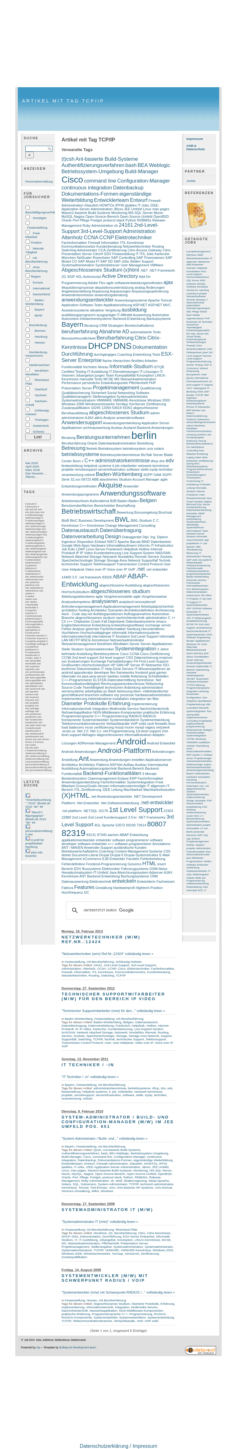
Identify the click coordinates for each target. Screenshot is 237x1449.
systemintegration (196, 711)
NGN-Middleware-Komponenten (117, 712)
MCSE (108, 379)
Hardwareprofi (124, 888)
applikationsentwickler (78, 840)
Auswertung (142, 315)
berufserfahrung (80, 332)
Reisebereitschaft (195, 498)
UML (208, 704)
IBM (206, 395)
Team (205, 531)
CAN (209, 349)
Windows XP (193, 644)
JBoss (118, 209)
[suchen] (117, 910)
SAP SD (106, 261)
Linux (147, 209)
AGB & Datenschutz (195, 147)
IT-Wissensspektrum (149, 669)
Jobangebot (85, 375)
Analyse (109, 418)
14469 (66, 577)
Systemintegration (135, 649)
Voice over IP (117, 569)
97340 (102, 835)
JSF (188, 618)
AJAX (89, 418)
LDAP (80, 549)
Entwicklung (101, 625)
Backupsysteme (158, 319)
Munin (158, 213)
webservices (193, 595)
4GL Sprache (104, 825)
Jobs (150, 254)
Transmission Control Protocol (139, 564)
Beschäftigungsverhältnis (42, 212)
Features (84, 887)
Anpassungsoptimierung (150, 291)
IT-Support (192, 602)
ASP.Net (116, 765)
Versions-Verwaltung (76, 1191)
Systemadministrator (132, 396)
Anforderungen (163, 751)
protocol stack (114, 220)
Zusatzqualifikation (76, 408)
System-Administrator (112, 1184)
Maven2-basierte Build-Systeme (86, 213)
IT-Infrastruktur (162, 545)
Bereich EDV (71, 869)
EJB (105, 859)
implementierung (74, 699)
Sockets (166, 556)
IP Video (86, 553)
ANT (82, 876)
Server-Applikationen (156, 644)
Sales (198, 457)
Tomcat (83, 1187)
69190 (131, 825)
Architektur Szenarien (107, 610)
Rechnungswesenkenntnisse (123, 684)
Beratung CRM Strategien (104, 325)
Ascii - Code (71, 614)
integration (138, 699)
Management (193, 516)
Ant (84, 759)
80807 (156, 824)
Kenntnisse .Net (149, 680)
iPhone (190, 407)
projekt (206, 825)
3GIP (71, 276)
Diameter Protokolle (84, 703)
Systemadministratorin (79, 400)
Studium (77, 649)
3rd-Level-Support (101, 231)
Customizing (193, 481)
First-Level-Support (153, 661)
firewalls (161, 723)
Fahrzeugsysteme (135, 869)
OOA (204, 644)
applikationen (202, 640)
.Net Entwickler (87, 803)
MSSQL (201, 284)
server (189, 758)
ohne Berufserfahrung (36, 269)
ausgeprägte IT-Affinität (114, 315)
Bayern (39, 309)
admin (155, 413)
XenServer (137, 404)
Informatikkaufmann (121, 545)
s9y (38, 1347)
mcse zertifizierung (99, 727)
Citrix (140, 338)
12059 (106, 408)
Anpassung (100, 291)
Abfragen (89, 735)
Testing (199, 364)
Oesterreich (41, 425)
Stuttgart (207, 730)
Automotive (160, 315)
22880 (66, 817)
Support (147, 261)
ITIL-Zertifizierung (87, 789)
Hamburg (41, 336)
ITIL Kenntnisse (132, 243)
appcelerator (83, 672)
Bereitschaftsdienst (139, 325)
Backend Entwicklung (103, 876)
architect (202, 434)
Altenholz (72, 237)
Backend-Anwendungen (155, 428)
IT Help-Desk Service (117, 669)
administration (156, 618)
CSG (129, 657)
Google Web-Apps (76, 545)
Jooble (190, 181)
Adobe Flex (97, 283)
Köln (71, 549)
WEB (200, 255)
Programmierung (115, 716)
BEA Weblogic (153, 165)
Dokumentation (150, 347)
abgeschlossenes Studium (119, 413)
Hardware (98, 545)
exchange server (158, 625)
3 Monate (149, 774)
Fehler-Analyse (73, 629)
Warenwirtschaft (195, 302)
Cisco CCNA (129, 654)
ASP (188, 608)
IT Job (203, 543)
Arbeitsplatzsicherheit (157, 606)
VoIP (131, 569)
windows (191, 809)
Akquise (110, 485)
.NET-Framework (162, 270)
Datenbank (116, 621)
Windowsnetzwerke (100, 404)
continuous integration (87, 188)
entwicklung (192, 867)
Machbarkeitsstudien (159, 789)
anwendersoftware (130, 418)
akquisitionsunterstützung (114, 287)
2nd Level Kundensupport (107, 817)
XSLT (189, 388)
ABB (95, 479)
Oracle (67, 220)
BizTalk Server (152, 455)
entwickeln (124, 881)
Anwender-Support (98, 847)
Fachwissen (165, 881)
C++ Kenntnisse (92, 525)
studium (195, 838)
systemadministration (198, 821)
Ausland (129, 428)
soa (203, 410)
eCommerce (91, 859)
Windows (107, 1191)
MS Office (206, 595)
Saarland (41, 389)
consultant (192, 707)
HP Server (133, 665)
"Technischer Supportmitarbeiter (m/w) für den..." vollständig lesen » (113, 1011)
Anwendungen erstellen (127, 760)
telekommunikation (196, 592)
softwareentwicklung (197, 883)
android (67, 672)
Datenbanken (161, 542)
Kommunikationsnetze (79, 246)
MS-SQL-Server (140, 213)
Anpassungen (120, 291)
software (133, 469)
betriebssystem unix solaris (143, 448)
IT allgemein (156, 786)
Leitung (116, 789)
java (85, 676)
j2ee (206, 653)
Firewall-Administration (112, 1163)
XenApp (122, 404)
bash (131, 165)
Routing (158, 246)
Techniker (207, 322)
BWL (122, 519)
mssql (119, 727)
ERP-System (193, 754)
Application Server (155, 423)
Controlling (192, 450)
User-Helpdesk (73, 569)
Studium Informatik (196, 536)
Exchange (98, 661)
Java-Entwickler (195, 540)
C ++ (171, 618)
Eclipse (123, 778)
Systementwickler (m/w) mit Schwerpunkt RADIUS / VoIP (105, 1278)
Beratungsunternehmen (104, 437)
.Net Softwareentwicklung (119, 803)
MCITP (74, 640)
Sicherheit (98, 393)
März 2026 (32, 470)
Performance (71, 383)
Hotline (144, 549)
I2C (86, 892)
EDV (107, 254)
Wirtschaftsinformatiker (199, 751)
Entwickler (117, 859)
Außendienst (99, 501)
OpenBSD (161, 216)
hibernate (69, 676)
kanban (113, 676)
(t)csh (68, 159)
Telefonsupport (104, 564)
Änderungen (155, 287)
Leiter (204, 374)
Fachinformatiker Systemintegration (127, 782)
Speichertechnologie (77, 560)
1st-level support (148, 731)
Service (153, 556)
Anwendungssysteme (131, 300)
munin (129, 727)
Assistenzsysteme (75, 310)
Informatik (167, 636)
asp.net (86, 614)
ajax (168, 282)
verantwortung (72, 475)
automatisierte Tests (145, 332)
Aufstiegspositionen (108, 614)
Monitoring (119, 213)
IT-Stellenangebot (201, 618)
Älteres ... (31, 476)
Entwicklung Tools (146, 354)
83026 (107, 577)
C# (64, 621)
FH (136, 661)
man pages (161, 209)
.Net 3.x (95, 731)
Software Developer (197, 286)
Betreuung (73, 448)
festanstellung (72, 466)
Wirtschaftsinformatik (198, 854)
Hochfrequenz (72, 892)
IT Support (207, 384)
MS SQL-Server (195, 333)
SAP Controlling (123, 257)
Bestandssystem (74, 778)
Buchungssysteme (135, 876)
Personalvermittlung (39, 181)
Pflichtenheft (138, 383)
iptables (131, 205)
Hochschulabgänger (95, 632)
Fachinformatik (194, 568)
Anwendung (99, 760)
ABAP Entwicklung (134, 835)
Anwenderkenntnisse (77, 295)
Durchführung (77, 354)
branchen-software (99, 695)
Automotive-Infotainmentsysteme (87, 319)
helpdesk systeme (97, 466)
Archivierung (164, 610)
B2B (113, 501)
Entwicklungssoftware (127, 625)
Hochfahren (70, 632)
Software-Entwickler (197, 681)
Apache (123, 542)
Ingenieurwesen (195, 318)
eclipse (207, 764)
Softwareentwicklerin (197, 571)
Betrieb (91, 448)
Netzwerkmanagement (79, 644)
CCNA (91, 237)
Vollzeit (190, 878)
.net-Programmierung (118, 731)
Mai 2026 (31, 463)
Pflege (84, 220)
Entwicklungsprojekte (198, 330)
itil (200, 322)
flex (113, 672)
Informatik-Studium (131, 366)
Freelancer (192, 494)
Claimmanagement (102, 778)
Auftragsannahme (137, 614)
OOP (206, 364)
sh (116, 225)
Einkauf (100, 542)
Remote (141, 556)
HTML (149, 864)
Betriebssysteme (106, 654)
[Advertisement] (118, 43)
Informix (144, 545)
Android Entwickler (161, 743)
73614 (141, 825)
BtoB (65, 520)
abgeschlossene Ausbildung (120, 585)
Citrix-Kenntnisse (158, 1233)
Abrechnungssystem (132, 872)
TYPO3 (190, 685)
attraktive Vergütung (105, 310)
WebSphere (197, 447)
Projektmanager (203, 758)
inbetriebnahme (100, 699)
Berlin (38, 315)
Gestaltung (104, 888)
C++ (89, 460)
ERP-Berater (193, 410)
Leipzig (190, 457)
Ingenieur (191, 398)
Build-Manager (142, 171)
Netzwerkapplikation (77, 712)
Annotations (161, 844)
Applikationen (72, 428)
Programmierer (194, 861)
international (101, 636)
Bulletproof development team (77, 1347)
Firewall (94, 243)
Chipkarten (82, 621)
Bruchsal (165, 512)
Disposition (85, 542)
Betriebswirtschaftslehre (80, 851)
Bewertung (125, 512)
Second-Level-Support (199, 357)
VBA (198, 546)
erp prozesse (124, 695)
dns (162, 461)
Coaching (106, 851)
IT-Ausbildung (97, 371)
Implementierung (144, 704)
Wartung (200, 685)
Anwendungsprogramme (80, 494)
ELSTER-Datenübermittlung (114, 680)
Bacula (135, 542)
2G (64, 276)
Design (113, 536)
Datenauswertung (75, 881)
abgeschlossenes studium (120, 591)
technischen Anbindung (123, 687)
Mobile (196, 315)
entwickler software (110, 840)
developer (101, 672)
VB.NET (190, 678)
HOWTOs (106, 205)
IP (77, 553)
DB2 (188, 311)
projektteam (192, 543)
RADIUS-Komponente (77, 1317)
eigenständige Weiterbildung (153, 1160)
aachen (113, 835)
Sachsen (41, 395)
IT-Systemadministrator (197, 613)
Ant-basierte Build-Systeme (106, 159)
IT (137, 254)
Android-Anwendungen (79, 751)
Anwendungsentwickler (199, 663)
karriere (202, 580)
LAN (65, 640)
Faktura (67, 888)
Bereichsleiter (104, 505)
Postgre (96, 220)
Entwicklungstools (196, 339)
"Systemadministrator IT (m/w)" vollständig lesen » (100, 1221)
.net (140, 569)
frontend (141, 672)
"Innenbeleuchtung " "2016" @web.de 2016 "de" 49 (38, 803)
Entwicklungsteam (196, 400)
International (41, 288)
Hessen (40, 342)
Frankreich (114, 549)
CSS (166, 851)
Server (134, 644)
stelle (145, 469)
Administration (139, 231)
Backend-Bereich (131, 768)
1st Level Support (136, 810)
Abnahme (110, 332)
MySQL (67, 216)
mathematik (202, 666)
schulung (191, 434)
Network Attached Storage (81, 556)
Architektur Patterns (94, 765)
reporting (204, 290)
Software (191, 864)
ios (79, 676)
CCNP (106, 237)
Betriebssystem (109, 448)
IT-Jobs (143, 205)
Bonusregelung (145, 512)
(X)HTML (76, 795)
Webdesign (192, 524)
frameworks (125, 672)
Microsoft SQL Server (198, 504)
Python (131, 220)
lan (149, 699)
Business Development (96, 520)
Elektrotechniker (133, 237)
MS (117, 379)
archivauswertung (96, 428)
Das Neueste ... (36, 473)
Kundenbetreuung (107, 553)
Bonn (77, 461)
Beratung (69, 437)
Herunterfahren (153, 629)
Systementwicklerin (124, 720)
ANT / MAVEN (72, 847)
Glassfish (91, 205)
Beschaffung (125, 505)
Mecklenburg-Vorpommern (36, 353)
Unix (112, 1187)
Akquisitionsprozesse (78, 287)
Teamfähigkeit (93, 687)
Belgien (148, 500)
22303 (168, 811)
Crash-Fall (99, 621)
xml (205, 828)
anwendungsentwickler (88, 300)
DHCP (100, 346)
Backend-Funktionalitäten (112, 773)
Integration (100, 708)
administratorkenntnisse (122, 460)
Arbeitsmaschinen (75, 501)
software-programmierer (133, 844)
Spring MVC (193, 463)
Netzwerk (109, 556)
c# (201, 828)
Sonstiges (40, 218)
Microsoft (204, 707)
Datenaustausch (80, 530)
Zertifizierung (156, 404)
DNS (122, 346)
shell (119, 1180)
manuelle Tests (91, 379)
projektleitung (193, 806)
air (168, 669)
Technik (164, 560)
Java (112, 872)
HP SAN (117, 665)
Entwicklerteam (111, 200)
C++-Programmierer (77, 680)
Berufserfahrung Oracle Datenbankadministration (99, 443)
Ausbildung (70, 768)
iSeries (190, 364)
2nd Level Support (145, 636)
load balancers (73, 727)
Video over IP (95, 569)
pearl (205, 352)
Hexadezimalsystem (77, 872)
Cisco (72, 179)
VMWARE (104, 400)
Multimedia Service (124, 708)
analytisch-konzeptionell (137, 602)
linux (171, 723)
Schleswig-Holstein (129, 961)
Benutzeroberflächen (77, 505)
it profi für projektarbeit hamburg (34, 843)
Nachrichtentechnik (154, 708)
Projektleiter (205, 721)
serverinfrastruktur (112, 469)
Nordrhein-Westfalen (37, 372)
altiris (98, 418)
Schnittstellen (201, 656)
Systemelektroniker (99, 649)
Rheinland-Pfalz (126, 1229)
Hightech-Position (149, 888)
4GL (79, 276)
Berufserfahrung (115, 338)
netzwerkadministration (199, 761)
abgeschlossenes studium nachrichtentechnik (110, 618)
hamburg (134, 629)
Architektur (70, 765)
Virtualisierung (194, 549)
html (196, 816)
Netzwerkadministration (138, 379)
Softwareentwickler (196, 871)
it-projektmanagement (198, 251)
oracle (189, 816)
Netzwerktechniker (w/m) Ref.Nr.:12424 (101, 939)
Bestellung (145, 443)
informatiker (192, 828)
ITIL (143, 254)
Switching (69, 250)
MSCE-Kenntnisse (95, 640)
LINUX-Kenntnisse (147, 1240)
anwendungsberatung (110, 295)
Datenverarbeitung (83, 536)
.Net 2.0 (82, 731)
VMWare (156, 265)
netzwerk (163, 727)
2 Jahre (163, 649)
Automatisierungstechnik (98, 768)
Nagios (79, 216)
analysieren (104, 601)
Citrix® (98, 254)
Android (131, 741)
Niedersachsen (39, 365)
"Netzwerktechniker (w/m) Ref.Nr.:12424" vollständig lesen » (107, 954)
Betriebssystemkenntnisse (120, 455)
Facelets (132, 859)
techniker (166, 469)
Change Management (121, 525)
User (167, 564)
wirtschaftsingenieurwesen (200, 422)
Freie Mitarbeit (32, 235)
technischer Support (77, 564)
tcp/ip (154, 469)
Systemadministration (78, 265)
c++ (69, 621)
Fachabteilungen (120, 661)
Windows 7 (202, 299)
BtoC (74, 520)
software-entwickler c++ (96, 844)
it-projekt (202, 293)
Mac (155, 699)
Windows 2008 (73, 404)
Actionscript (92, 276)
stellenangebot (201, 874)
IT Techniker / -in (88, 1064)
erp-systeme (205, 559)
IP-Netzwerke (151, 665)
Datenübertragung (120, 530)
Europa (38, 282)
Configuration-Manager (143, 181)
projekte (68, 469)
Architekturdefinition (139, 610)
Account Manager (145, 479)
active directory (194, 653)
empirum (166, 657)
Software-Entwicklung (198, 565)
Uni (188, 447)
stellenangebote (195, 675)
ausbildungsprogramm (79, 315)
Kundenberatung (109, 246)
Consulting (147, 525)
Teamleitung (202, 745)
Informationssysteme (144, 632)
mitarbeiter (129, 466)
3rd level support (112, 657)
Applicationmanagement (121, 606)
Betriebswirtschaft (89, 511)
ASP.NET (140, 305)
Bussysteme (91, 869)
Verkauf (204, 368)
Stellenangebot (104, 396)
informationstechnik (76, 636)
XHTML (190, 739)
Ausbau (116, 428)
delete (66, 855)
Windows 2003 (158, 400)
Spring (190, 714)
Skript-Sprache (159, 1180)
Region (36, 276)
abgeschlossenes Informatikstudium (124, 735)
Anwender (131, 486)
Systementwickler (95, 720)
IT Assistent (121, 636)
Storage (100, 560)
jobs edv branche (34, 854)
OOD (209, 634)
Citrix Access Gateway (145, 250)
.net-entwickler (156, 802)
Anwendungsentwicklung (122, 423)
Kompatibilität (125, 375)
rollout (189, 425)
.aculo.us (68, 731)
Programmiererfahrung (198, 361)
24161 (126, 225)
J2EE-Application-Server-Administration (110, 207)
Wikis (95, 1191)
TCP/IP (121, 975)
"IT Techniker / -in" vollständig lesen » (90, 1077)
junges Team (104, 375)
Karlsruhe (162, 254)
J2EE (106, 789)
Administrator (87, 250)
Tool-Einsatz (98, 1187)
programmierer (137, 840)
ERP (133, 778)
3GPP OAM (152, 475)
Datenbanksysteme (140, 621)
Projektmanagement (116, 388)
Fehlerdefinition (73, 864)
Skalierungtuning (135, 1180)
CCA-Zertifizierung (112, 250)
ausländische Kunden (130, 847)
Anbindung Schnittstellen (149, 676)
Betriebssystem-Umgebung (93, 171)
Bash (112, 691)
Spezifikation (205, 701)
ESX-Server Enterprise (138, 1236)
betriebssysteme (80, 454)
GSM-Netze (158, 869)
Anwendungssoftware (133, 493)
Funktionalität (72, 367)
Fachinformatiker (74, 243)
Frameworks (193, 583)
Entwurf (138, 200)
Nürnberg (191, 779)
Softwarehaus (194, 352)
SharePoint (192, 324)
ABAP (119, 577)
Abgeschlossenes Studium (92, 270)
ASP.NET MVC (159, 305)
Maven (190, 413)
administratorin (73, 418)
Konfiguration (193, 697)
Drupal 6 (116, 855)
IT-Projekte (192, 598)
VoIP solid (138, 723)
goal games (158, 672)
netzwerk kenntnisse (153, 466)
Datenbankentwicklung (198, 510)
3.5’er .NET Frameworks (146, 817)
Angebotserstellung (76, 291)
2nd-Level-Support (117, 965)
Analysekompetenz (76, 602)
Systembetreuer (108, 265)
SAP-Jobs (121, 261)
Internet (200, 491)
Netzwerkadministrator (127, 640)
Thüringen (42, 419)
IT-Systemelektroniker (197, 603)
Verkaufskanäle (118, 723)
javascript (199, 831)
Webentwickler (194, 562)
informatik (119, 632)
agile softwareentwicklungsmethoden (134, 283)
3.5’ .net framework (86, 577)
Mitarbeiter (198, 858)
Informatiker (110, 243)
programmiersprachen (198, 573)
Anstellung (70, 760)
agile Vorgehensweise (150, 596)
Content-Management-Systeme (138, 851)
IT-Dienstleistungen (123, 371)
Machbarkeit (133, 789)
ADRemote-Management (96, 743)
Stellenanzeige (194, 764)
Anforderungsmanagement (82, 606)
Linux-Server (96, 549)
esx (64, 661)
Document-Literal (85, 855)
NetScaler (84, 257)
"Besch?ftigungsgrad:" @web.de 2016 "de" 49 (35, 817)
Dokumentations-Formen (90, 194)
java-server (98, 676)
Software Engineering (198, 637)
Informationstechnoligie (128, 786)
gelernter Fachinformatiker (106, 629)
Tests (200, 391)
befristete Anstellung (77, 654)
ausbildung (134, 310)
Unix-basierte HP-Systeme (135, 1187)
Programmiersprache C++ (81, 716)
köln (209, 598)
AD (125, 332)
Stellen (135, 261)
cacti (150, 723)
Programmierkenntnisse (199, 469)
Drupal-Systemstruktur (141, 855)
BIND (145, 542)
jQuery (190, 378)
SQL (76, 1184)
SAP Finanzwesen (150, 257)
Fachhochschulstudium (199, 431)
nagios (150, 727)
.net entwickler (157, 569)
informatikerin (193, 531)
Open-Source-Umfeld (136, 216)
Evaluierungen (79, 661)
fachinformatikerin (196, 349)
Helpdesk (131, 549)
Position (36, 242)
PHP (152, 383)
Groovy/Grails (86, 786)
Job (64, 549)
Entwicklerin (146, 881)
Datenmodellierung (196, 416)
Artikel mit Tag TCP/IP (63, 100)
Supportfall (149, 560)
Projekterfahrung (195, 704)
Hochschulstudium (95, 665)
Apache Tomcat (160, 300)
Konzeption (145, 375)
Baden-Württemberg (35, 302)
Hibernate (191, 647)
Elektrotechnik (100, 881)
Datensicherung (146, 657)
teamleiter (191, 513)
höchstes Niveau (96, 367)
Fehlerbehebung (152, 859)
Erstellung (202, 454)
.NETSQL (90, 811)
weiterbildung (193, 519)
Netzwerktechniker (137, 246)
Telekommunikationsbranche (83, 723)
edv (170, 460)
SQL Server (192, 280)
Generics (134, 864)
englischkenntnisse (196, 717)
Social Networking (121, 393)
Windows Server (195, 533)
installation (121, 699)
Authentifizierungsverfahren (93, 165)
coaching (191, 293)
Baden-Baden (127, 501)
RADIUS (135, 716)
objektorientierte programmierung (195, 725)
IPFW (119, 205)
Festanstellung (37, 227)
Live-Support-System (138, 553)
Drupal (104, 855)
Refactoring (154, 684)
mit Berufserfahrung (36, 259)
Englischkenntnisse (76, 625)
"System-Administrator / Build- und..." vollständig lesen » (104, 1138)
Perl (76, 220)
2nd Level (79, 817)
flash (189, 315)
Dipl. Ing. (149, 537)
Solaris (66, 1184)
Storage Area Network (124, 560)
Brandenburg (38, 325)
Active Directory (120, 276)
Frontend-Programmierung (106, 864)
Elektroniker (111, 869)
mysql (139, 727)
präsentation (193, 305)
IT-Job (202, 598)
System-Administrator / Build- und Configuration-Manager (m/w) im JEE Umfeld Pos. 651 (118, 1122)
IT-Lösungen (149, 371)
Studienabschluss (196, 521)
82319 (74, 833)
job (117, 466)
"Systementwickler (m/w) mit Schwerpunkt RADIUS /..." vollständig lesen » (118, 1292)
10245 (96, 408)
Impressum (194, 138)
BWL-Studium (141, 520)
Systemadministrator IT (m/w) (107, 1209)
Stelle (66, 649)
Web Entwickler (195, 264)
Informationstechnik (76, 708)
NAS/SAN (163, 553)
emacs (161, 621)
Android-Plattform (124, 750)
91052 (127, 408)
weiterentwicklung (196, 812)
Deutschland (41, 294)
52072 (120, 825)
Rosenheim (101, 257)
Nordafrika (126, 556)
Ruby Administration (97, 225)
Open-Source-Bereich (102, 216)
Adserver (156, 872)
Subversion (88, 1184)
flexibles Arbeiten (144, 361)
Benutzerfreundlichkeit (79, 338)
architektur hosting (76, 610)
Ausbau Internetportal (151, 765)
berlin (144, 435)
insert (161, 864)
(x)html (131, 270)
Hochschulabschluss (197, 277)
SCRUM (196, 608)
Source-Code (72, 687)
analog (140, 287)
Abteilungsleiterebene (78, 596)
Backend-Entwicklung (129, 319)
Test (209, 711)
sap (188, 838)
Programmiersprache (198, 687)
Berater (190, 640)
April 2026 (32, 466)
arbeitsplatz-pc (96, 691)
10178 (103, 811)
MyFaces (191, 255)
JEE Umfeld (133, 209)
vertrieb (190, 745)
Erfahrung (119, 703)
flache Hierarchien (117, 361)
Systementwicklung (155, 720)
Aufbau (128, 765)
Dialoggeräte (132, 537)
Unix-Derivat (163, 1187)
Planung (206, 556)
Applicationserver (159, 760)
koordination (193, 271)
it (113, 466)
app (207, 540)
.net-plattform (72, 811)
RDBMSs (144, 220)
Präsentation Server (77, 388)
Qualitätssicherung (76, 393)
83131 (91, 835)
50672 (112, 542)
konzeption (204, 777)
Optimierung (202, 669)
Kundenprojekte (195, 437)
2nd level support (85, 657)
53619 (117, 408)
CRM (154, 876)
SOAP (189, 660)
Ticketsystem (193, 477)
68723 (86, 479)
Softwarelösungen (196, 342)
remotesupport (86, 469)
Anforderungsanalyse (198, 308)
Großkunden (71, 665)
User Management (135, 265)
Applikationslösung (117, 305)
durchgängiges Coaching (113, 354)
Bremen (40, 330)
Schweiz (38, 431)
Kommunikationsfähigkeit (81, 684)
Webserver (204, 261)
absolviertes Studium (115, 479)
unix (201, 786)
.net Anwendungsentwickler (111, 796)
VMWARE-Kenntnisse (129, 400)
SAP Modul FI (88, 261)
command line (100, 181)
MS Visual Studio (197, 335)
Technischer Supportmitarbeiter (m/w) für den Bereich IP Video (113, 996)
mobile (125, 676)
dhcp (154, 461)
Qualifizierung (150, 388)
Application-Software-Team (82, 305)
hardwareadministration (153, 695)
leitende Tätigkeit (34, 250)
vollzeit (89, 475)
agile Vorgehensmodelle (114, 596)
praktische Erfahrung (159, 712)
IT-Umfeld (100, 872)
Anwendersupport (82, 422)
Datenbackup (128, 188)
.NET (144, 270)
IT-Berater (205, 484)
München (69, 257)
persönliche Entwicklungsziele (105, 383)
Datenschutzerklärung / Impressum (118, 1446)
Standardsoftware (196, 296)
